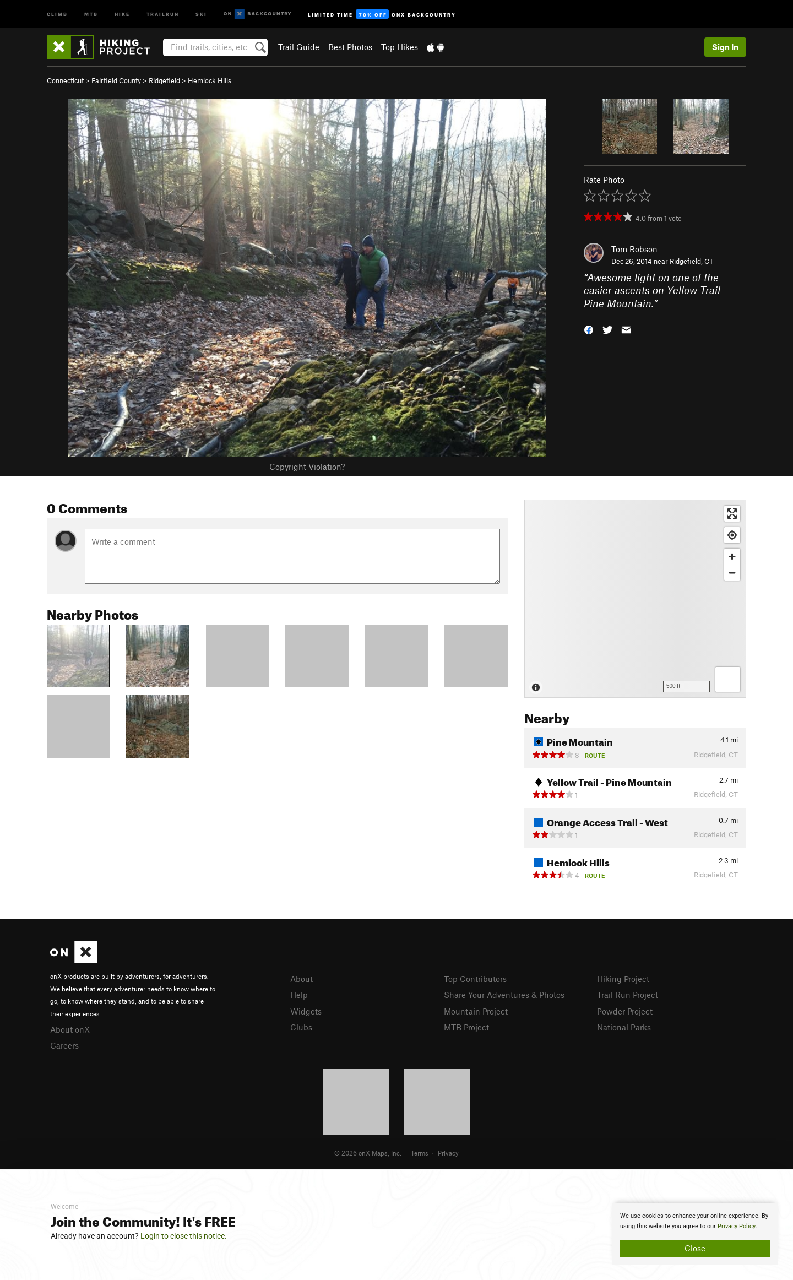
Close (695, 1248)
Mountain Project (476, 1011)
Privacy (448, 1153)
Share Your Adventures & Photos (504, 995)
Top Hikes (399, 47)
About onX (70, 1029)
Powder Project (625, 1011)
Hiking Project (623, 979)
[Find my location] (732, 535)
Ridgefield (164, 80)
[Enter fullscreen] (732, 514)
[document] (695, 1234)
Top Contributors (475, 979)
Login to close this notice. (183, 1236)
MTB (91, 13)
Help (299, 995)
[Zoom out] (732, 573)
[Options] (727, 679)
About (301, 979)
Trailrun (162, 13)
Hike (122, 13)
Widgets (306, 1011)
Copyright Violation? (307, 466)
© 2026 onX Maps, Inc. (367, 1153)
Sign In (725, 47)
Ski (201, 13)
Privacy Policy (737, 1226)
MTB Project (466, 1027)
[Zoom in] (732, 557)
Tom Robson (634, 249)
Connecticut (65, 80)
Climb (57, 13)
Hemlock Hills (209, 80)
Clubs (301, 1027)
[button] (589, 329)
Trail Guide (298, 47)
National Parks (624, 1027)
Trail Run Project (627, 995)
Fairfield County (116, 80)
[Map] (635, 598)
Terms (419, 1153)
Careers (64, 1045)
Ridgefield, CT (692, 261)
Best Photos (350, 47)
